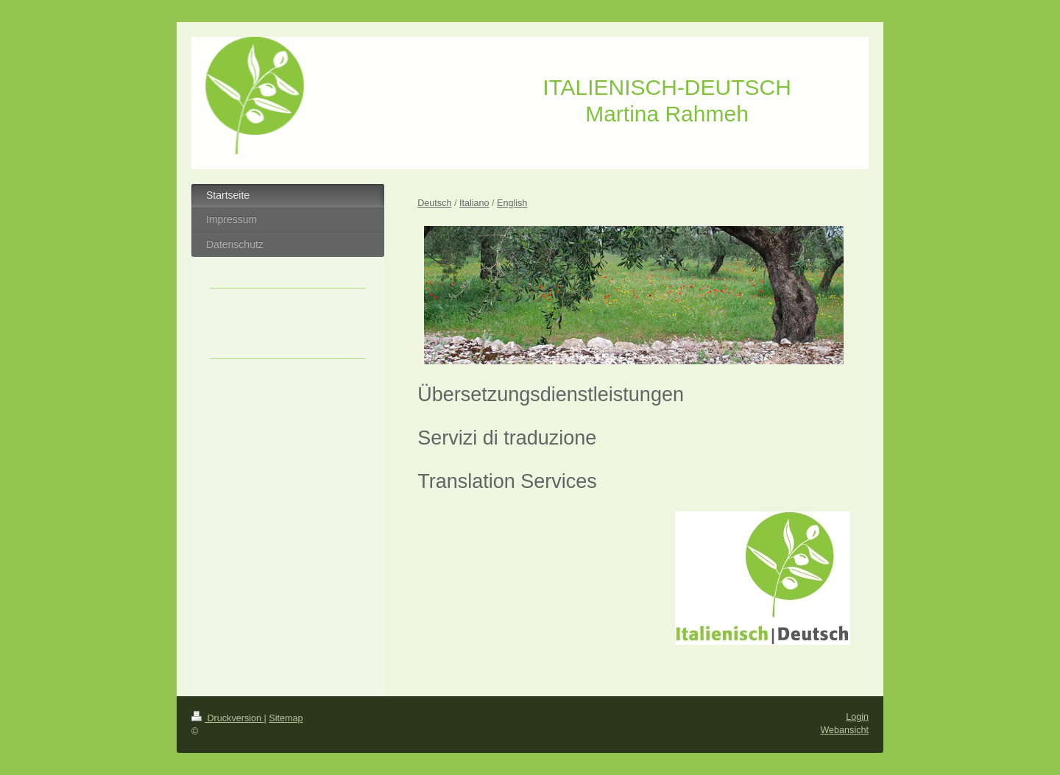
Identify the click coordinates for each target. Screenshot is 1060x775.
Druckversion (227, 718)
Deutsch (434, 203)
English (512, 203)
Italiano (474, 203)
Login (857, 717)
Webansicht (844, 730)
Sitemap (286, 718)
